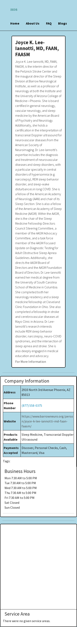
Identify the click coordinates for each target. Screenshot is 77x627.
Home (14, 23)
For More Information (30, 361)
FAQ (49, 23)
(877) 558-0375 (32, 405)
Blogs (62, 23)
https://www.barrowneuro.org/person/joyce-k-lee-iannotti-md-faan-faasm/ (47, 421)
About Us (32, 23)
